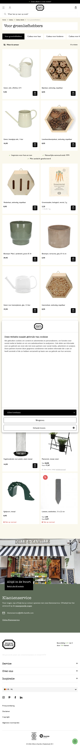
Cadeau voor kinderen (54, 36)
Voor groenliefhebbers (13, 36)
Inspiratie (8, 678)
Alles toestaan (41, 412)
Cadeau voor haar (34, 36)
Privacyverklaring (8, 706)
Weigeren (40, 420)
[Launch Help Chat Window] (75, 741)
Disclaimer (6, 711)
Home (4, 20)
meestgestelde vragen (23, 606)
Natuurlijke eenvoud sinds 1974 (57, 155)
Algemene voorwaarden (10, 723)
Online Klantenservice (11, 620)
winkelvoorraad (61, 469)
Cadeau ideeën (20, 20)
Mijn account (10, 8)
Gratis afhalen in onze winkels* (41, 2)
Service (7, 663)
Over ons (7, 671)
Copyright (6, 717)
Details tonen (54, 428)
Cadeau (11, 20)
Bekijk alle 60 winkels (15, 586)
